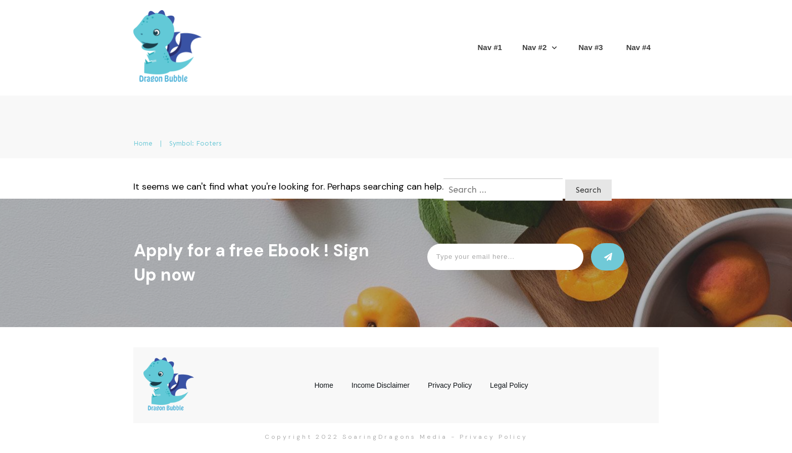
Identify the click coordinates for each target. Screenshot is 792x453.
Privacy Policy (494, 437)
